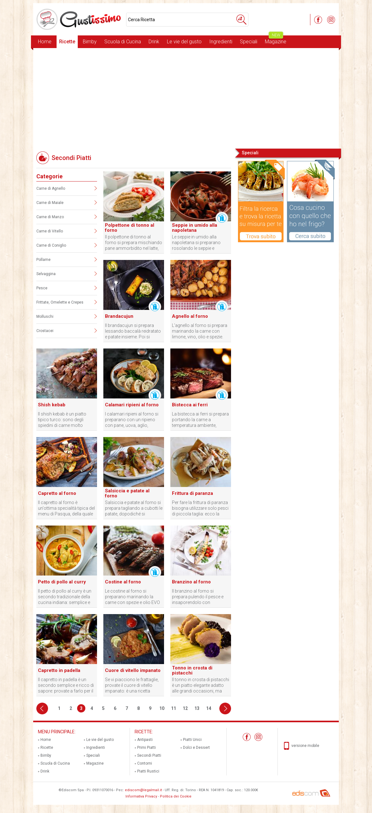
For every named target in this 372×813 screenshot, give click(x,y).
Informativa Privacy (141, 796)
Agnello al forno (190, 316)
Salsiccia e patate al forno (127, 493)
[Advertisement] (186, 97)
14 (208, 708)
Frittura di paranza (192, 493)
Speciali (248, 42)
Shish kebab (51, 405)
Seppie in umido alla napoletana (194, 227)
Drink (154, 42)
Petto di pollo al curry (62, 582)
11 (173, 708)
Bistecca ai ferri (190, 405)
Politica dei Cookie (176, 796)
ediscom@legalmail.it (143, 790)
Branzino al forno (191, 582)
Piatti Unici (192, 739)
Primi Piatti (146, 747)
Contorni (144, 763)
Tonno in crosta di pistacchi (192, 670)
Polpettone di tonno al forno (129, 227)
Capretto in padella (59, 670)
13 (196, 708)
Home (45, 42)
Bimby (90, 42)
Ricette (67, 42)
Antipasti (145, 739)
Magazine (275, 40)
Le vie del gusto (184, 42)
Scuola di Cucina (122, 42)
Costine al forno (123, 582)
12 (185, 708)
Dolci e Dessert (196, 747)
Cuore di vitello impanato (133, 670)
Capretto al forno (57, 493)
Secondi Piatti (149, 755)
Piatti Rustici (148, 771)
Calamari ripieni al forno (132, 405)
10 (161, 708)
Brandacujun (119, 316)
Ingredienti (220, 42)
